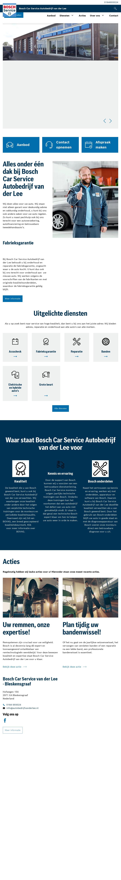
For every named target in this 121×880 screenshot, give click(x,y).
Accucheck (15, 351)
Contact (113, 15)
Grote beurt (46, 384)
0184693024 (111, 2)
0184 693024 (13, 704)
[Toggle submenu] (72, 15)
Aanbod (51, 15)
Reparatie (77, 351)
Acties (82, 15)
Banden (105, 351)
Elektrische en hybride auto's (15, 387)
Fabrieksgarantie (46, 351)
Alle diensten (60, 408)
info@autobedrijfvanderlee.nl (22, 708)
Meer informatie (12, 298)
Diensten (64, 15)
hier (34, 524)
